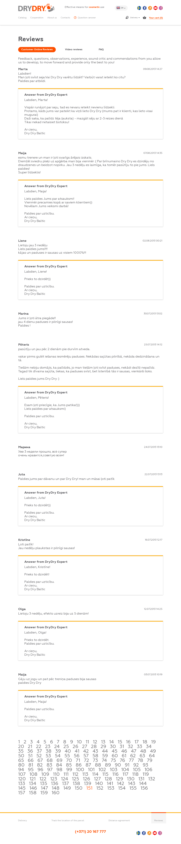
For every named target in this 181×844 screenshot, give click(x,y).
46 (124, 751)
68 (50, 760)
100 (80, 770)
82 (40, 765)
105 (137, 770)
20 (21, 746)
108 (33, 774)
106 (148, 770)
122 (42, 779)
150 (78, 788)
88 (98, 765)
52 (39, 756)
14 (111, 742)
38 (48, 751)
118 (135, 774)
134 (32, 783)
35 (21, 751)
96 (40, 770)
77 (131, 760)
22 (38, 746)
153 (110, 788)
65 (21, 760)
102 (102, 770)
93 (145, 765)
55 (67, 756)
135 (43, 783)
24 (57, 746)
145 (22, 788)
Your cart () (156, 18)
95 (31, 770)
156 (144, 788)
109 (45, 774)
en (122, 8)
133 (21, 783)
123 (53, 779)
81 (30, 765)
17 (136, 742)
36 (30, 751)
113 (85, 774)
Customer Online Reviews (37, 49)
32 (130, 746)
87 (88, 765)
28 (94, 746)
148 (55, 788)
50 (21, 756)
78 (140, 760)
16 (128, 742)
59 (105, 756)
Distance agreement (119, 820)
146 (33, 788)
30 (113, 746)
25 (66, 746)
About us (52, 18)
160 (55, 793)
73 (95, 760)
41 (77, 751)
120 (22, 779)
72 (86, 760)
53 (48, 756)
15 (120, 742)
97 (50, 770)
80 (21, 765)
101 (91, 770)
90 (118, 765)
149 (67, 788)
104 (125, 770)
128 (108, 779)
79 (149, 760)
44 (105, 751)
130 (130, 779)
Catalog (22, 18)
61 (124, 756)
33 (139, 746)
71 (78, 760)
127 (97, 779)
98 (59, 770)
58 (95, 756)
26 (75, 746)
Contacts (65, 18)
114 (95, 774)
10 (79, 742)
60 (115, 756)
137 (65, 783)
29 (103, 746)
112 (75, 774)
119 (145, 774)
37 (39, 751)
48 (143, 751)
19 (153, 742)
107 (22, 774)
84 (59, 765)
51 (30, 756)
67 (40, 760)
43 (95, 751)
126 (86, 779)
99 (69, 770)
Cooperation (36, 18)
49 (153, 751)
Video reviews (73, 49)
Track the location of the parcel (67, 820)
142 (120, 783)
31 (122, 746)
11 (87, 742)
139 (87, 783)
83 (49, 765)
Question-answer (85, 17)
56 (76, 756)
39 (58, 751)
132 (151, 779)
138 (76, 783)
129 (119, 779)
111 (66, 774)
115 (105, 774)
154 (122, 788)
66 (31, 760)
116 (115, 774)
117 (125, 774)
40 (68, 751)
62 (133, 756)
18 (144, 742)
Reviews (158, 820)
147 (44, 788)
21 (30, 746)
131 (141, 779)
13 (103, 742)
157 (21, 793)
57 (86, 756)
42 (86, 751)
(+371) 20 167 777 (90, 832)
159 (44, 793)
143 (131, 783)
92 (136, 765)
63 (142, 756)
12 (95, 742)
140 (99, 783)
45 (114, 751)
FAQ (101, 49)
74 (104, 760)
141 (110, 783)
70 (69, 760)
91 (127, 765)
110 (56, 774)
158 (33, 793)
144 (143, 783)
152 (99, 788)
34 (149, 746)
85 (69, 765)
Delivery (135, 18)
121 (33, 779)
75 (113, 760)
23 (47, 746)
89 (108, 765)
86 (79, 765)
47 (133, 751)
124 (64, 779)
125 (75, 779)
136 (54, 783)
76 (122, 760)
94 (21, 770)
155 (133, 788)
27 (84, 746)
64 (152, 756)
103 (113, 770)
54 (58, 756)
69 (59, 760)
